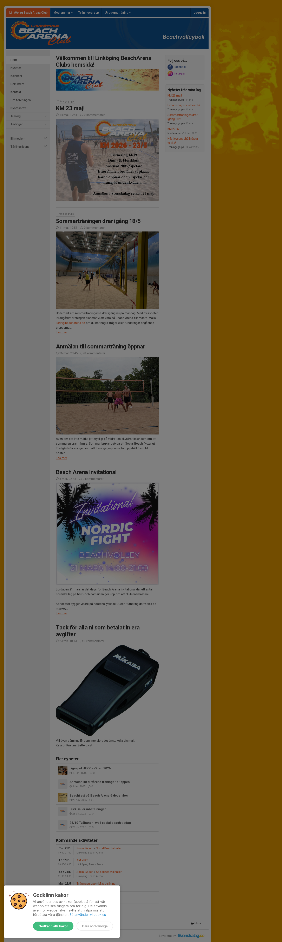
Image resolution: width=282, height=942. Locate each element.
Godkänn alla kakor (53, 926)
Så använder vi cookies (88, 914)
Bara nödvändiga (94, 926)
